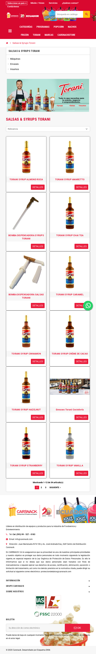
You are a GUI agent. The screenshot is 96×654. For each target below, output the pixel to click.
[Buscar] (72, 14)
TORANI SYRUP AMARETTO (70, 179)
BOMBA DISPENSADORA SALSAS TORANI (26, 296)
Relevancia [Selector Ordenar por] (13, 129)
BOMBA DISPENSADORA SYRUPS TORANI (26, 237)
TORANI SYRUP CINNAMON (26, 353)
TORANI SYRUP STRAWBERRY (26, 465)
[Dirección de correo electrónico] (35, 628)
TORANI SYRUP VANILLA (70, 465)
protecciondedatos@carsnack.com (56, 571)
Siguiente (55, 487)
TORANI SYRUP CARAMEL (70, 294)
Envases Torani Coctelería (70, 409)
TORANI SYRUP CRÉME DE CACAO (70, 353)
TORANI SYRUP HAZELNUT (26, 409)
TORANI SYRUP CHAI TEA (70, 235)
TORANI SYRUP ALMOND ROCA (26, 179)
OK (77, 627)
